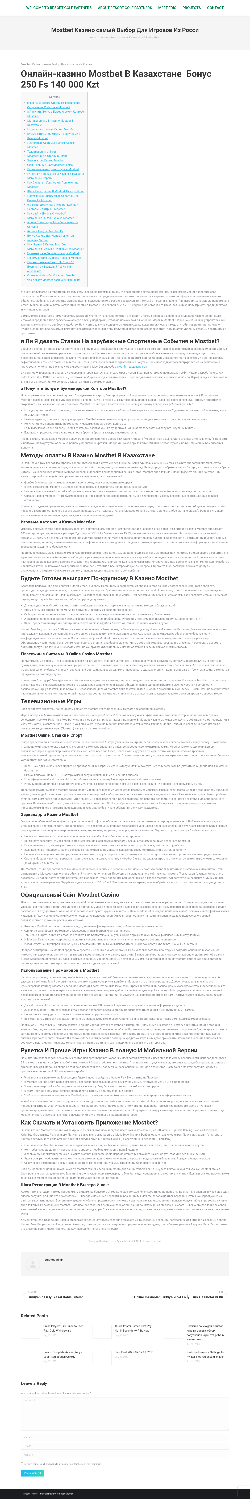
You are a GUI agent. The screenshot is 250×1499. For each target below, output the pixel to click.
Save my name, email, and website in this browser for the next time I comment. (63, 1464)
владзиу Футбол (37, 240)
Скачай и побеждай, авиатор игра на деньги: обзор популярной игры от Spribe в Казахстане (205, 1332)
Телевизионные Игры (41, 151)
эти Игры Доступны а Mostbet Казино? (52, 204)
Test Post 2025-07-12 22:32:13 (134, 1352)
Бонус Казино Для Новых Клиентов (50, 235)
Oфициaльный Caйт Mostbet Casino (50, 165)
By (121, 1241)
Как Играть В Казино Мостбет (46, 244)
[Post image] (30, 1332)
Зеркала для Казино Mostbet (45, 160)
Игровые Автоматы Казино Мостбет (51, 129)
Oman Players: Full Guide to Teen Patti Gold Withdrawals (63, 1328)
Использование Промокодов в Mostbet (53, 169)
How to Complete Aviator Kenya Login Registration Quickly (62, 1354)
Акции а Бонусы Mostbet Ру (45, 231)
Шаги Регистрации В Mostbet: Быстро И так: (55, 191)
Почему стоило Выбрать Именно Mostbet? (54, 257)
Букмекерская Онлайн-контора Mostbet (53, 253)
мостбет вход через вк (132, 366)
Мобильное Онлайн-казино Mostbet (50, 218)
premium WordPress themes (59, 1493)
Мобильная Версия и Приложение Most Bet (55, 249)
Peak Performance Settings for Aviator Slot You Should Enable (205, 1354)
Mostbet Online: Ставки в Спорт (47, 156)
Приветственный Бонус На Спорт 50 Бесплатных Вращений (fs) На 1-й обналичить (50, 267)
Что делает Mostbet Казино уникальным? (54, 280)
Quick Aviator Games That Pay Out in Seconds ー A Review (133, 1328)
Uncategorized (106, 1241)
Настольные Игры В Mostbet (46, 209)
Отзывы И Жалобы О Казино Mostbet (51, 275)
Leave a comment (152, 1241)
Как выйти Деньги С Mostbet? (46, 213)
